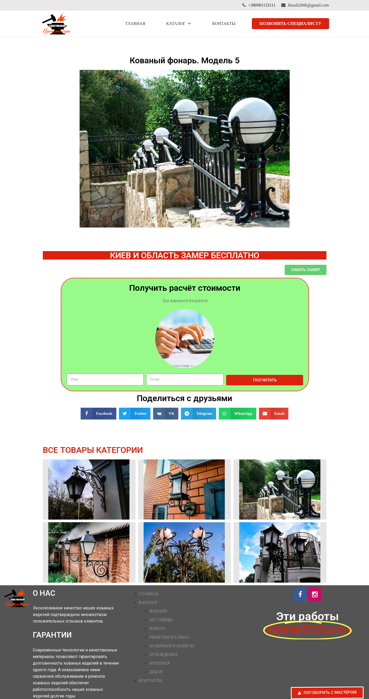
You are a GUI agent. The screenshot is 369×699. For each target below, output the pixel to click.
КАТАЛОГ (148, 602)
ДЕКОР (156, 672)
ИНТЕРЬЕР (159, 663)
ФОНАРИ (158, 611)
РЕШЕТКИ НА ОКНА (169, 637)
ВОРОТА (157, 628)
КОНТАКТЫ (150, 680)
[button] (305, 270)
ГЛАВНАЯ (148, 594)
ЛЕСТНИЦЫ (161, 620)
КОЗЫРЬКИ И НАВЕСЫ (171, 646)
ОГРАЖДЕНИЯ (163, 654)
